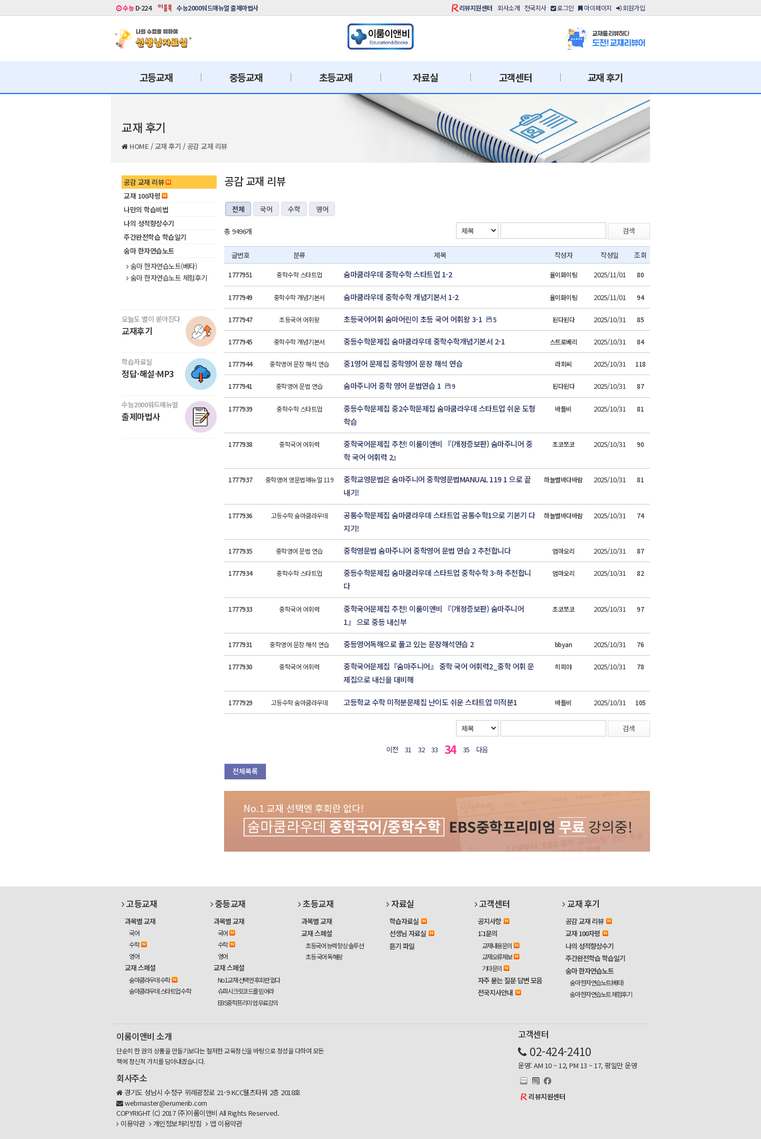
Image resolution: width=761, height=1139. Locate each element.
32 (421, 749)
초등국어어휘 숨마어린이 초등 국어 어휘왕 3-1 (413, 319)
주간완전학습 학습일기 (155, 237)
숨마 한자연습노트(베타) (161, 266)
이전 (392, 749)
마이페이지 (595, 7)
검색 (629, 231)
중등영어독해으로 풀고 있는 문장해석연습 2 (409, 644)
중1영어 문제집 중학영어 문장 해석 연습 (403, 363)
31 (408, 749)
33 (434, 749)
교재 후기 (605, 77)
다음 (482, 749)
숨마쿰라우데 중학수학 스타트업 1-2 (398, 274)
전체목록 (245, 771)
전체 (238, 209)
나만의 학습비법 (146, 209)
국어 (266, 209)
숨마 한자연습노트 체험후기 (166, 278)
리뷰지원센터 (476, 7)
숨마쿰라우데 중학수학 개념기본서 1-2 (401, 297)
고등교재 (156, 77)
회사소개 (508, 7)
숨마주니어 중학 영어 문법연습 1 (392, 385)
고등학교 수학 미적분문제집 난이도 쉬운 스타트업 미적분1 (430, 702)
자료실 (425, 77)
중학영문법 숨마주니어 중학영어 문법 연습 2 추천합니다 (427, 550)
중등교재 (246, 77)
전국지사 (535, 7)
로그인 (562, 7)
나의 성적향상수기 (149, 223)
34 (450, 749)
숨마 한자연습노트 (149, 251)
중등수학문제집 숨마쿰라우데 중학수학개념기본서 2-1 (424, 341)
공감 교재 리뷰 (207, 146)
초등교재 (335, 77)
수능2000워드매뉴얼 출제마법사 (217, 7)
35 (466, 749)
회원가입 (630, 7)
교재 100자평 (146, 196)
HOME (139, 146)
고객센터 (515, 77)
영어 (322, 209)
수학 (294, 209)
